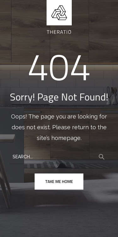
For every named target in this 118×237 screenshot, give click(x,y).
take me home (59, 181)
